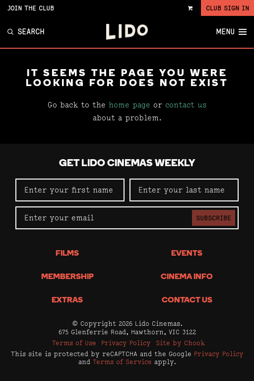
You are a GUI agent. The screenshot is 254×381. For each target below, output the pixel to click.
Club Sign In (227, 8)
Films (67, 254)
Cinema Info (187, 277)
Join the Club (30, 8)
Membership (67, 277)
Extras (67, 300)
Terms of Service (122, 362)
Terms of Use (74, 343)
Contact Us (187, 300)
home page (129, 104)
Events (186, 254)
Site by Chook (180, 343)
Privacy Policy (126, 343)
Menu (231, 32)
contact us (186, 104)
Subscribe (213, 218)
